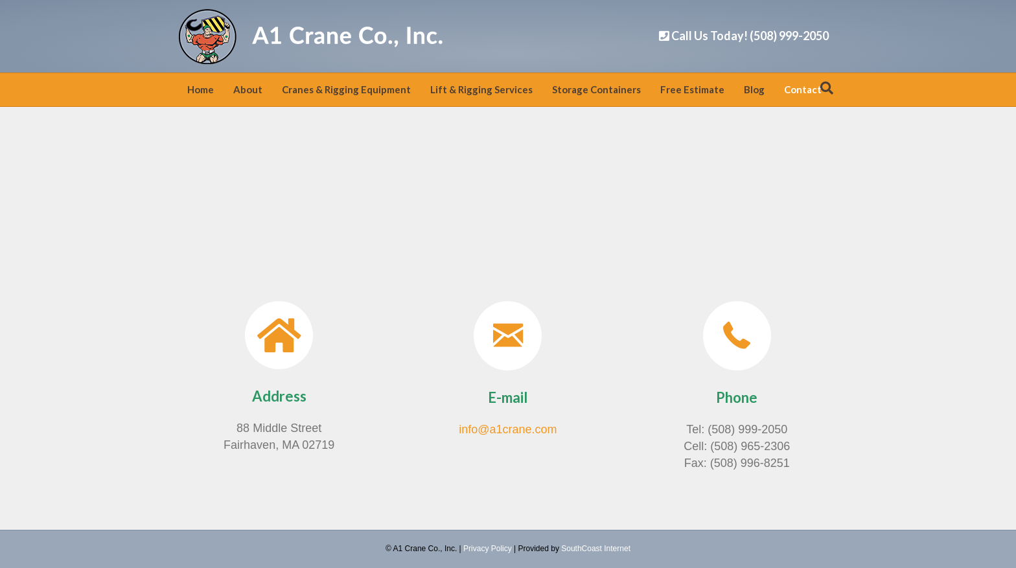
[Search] (826, 88)
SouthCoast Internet (595, 548)
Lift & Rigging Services (481, 89)
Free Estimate (692, 89)
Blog (754, 89)
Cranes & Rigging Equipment (346, 89)
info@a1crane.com (508, 429)
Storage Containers (596, 89)
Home (200, 89)
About (247, 89)
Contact (803, 89)
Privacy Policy (487, 548)
